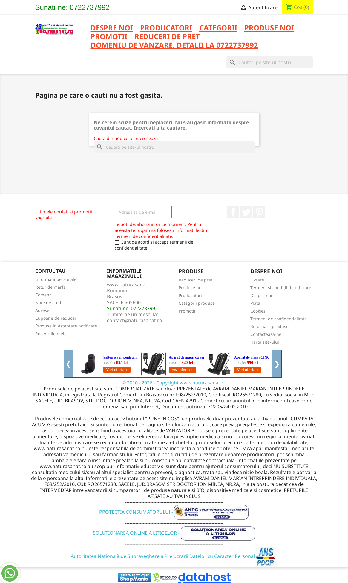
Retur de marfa (50, 287)
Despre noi (112, 28)
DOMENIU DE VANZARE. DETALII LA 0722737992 (174, 45)
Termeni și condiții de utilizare (280, 287)
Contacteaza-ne (265, 334)
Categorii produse (197, 303)
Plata (255, 303)
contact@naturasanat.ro (134, 320)
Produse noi (191, 287)
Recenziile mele (51, 333)
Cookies (258, 311)
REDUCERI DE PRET (167, 37)
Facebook (233, 212)
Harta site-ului (264, 342)
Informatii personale (55, 279)
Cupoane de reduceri (56, 318)
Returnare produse (269, 326)
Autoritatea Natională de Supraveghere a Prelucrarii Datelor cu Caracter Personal (174, 556)
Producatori (190, 295)
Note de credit (49, 302)
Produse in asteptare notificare (66, 326)
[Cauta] (269, 62)
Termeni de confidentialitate (278, 319)
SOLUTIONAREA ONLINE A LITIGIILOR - (174, 533)
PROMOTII (109, 37)
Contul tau (50, 270)
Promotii (187, 311)
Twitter (246, 212)
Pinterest (259, 212)
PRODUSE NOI (269, 28)
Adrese (42, 310)
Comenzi (44, 295)
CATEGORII (218, 28)
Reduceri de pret (195, 280)
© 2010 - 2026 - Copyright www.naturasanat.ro (174, 382)
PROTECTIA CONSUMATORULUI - (174, 512)
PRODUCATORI (166, 28)
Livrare (257, 280)
